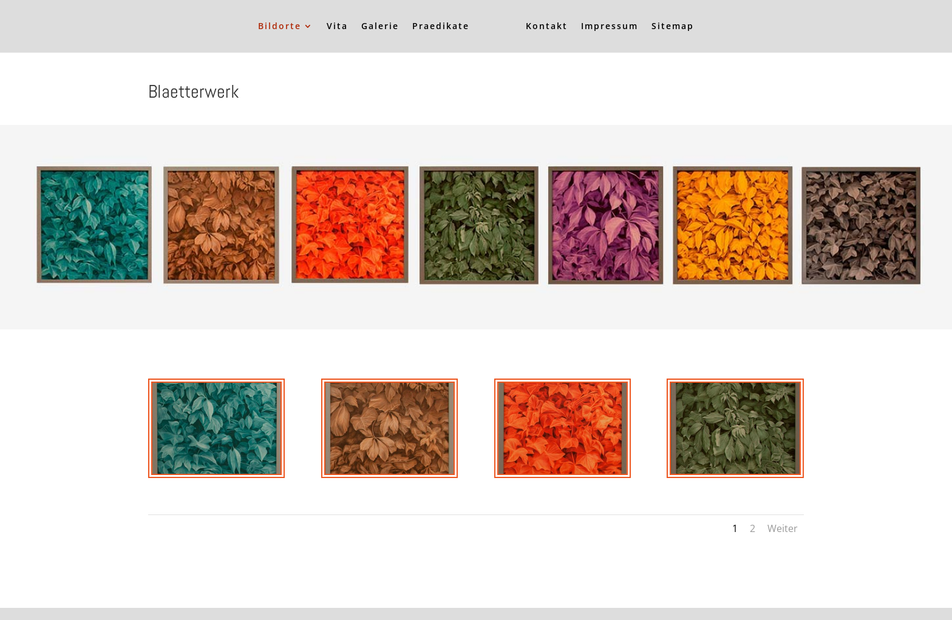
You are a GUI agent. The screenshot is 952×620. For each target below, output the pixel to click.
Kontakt (547, 27)
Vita (337, 27)
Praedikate (440, 27)
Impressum (609, 27)
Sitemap (672, 27)
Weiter (782, 528)
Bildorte (279, 27)
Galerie (380, 27)
